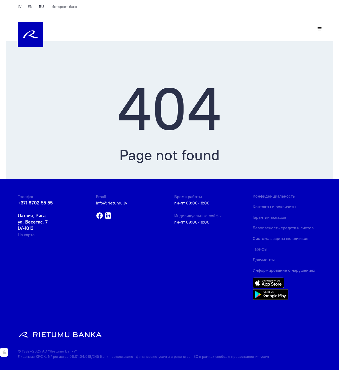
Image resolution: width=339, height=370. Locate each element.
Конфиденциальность (274, 196)
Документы (264, 259)
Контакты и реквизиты (274, 206)
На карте (26, 234)
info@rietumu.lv (111, 203)
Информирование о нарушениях (284, 270)
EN (30, 6)
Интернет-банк (64, 6)
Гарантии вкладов (269, 217)
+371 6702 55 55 (35, 203)
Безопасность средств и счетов (283, 227)
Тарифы (260, 249)
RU (41, 6)
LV (19, 6)
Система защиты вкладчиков (280, 238)
